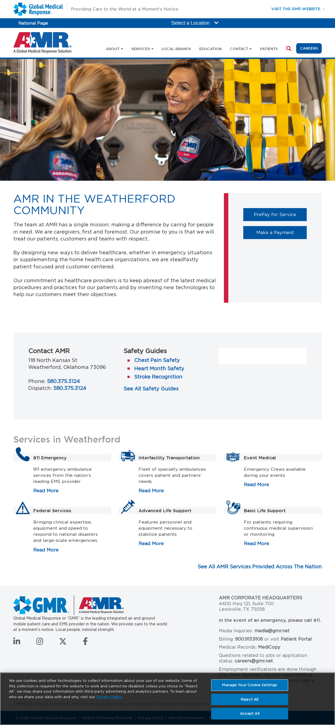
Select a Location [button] (195, 23)
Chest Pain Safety (157, 360)
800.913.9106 (249, 639)
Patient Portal (296, 639)
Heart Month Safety (159, 368)
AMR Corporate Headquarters (260, 597)
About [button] (112, 49)
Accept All (249, 713)
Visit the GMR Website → (298, 8)
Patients (269, 49)
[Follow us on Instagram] (39, 643)
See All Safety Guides (151, 389)
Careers (311, 47)
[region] (167, 698)
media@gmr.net (272, 630)
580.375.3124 (63, 381)
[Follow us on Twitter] (63, 643)
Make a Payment (281, 232)
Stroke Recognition (158, 377)
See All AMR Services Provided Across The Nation (260, 566)
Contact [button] (239, 49)
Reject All (249, 699)
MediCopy (269, 647)
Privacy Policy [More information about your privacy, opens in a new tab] (109, 697)
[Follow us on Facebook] (85, 643)
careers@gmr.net (254, 661)
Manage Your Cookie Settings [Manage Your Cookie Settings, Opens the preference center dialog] (249, 685)
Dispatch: (40, 388)
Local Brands (176, 49)
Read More (45, 490)
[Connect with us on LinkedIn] (16, 643)
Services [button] (140, 49)
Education (210, 49)
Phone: (37, 381)
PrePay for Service (280, 214)
